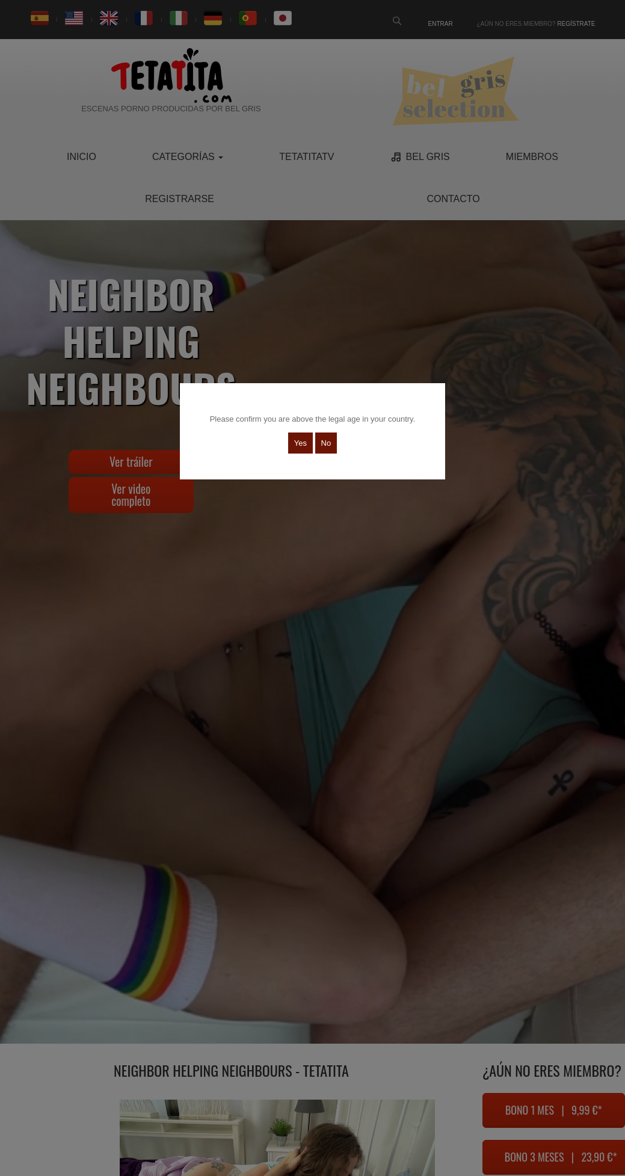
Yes (300, 443)
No (326, 443)
